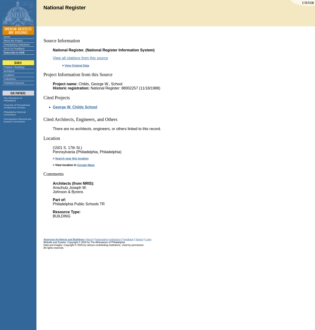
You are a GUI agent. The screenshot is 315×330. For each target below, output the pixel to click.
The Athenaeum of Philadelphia (13, 99)
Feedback (128, 239)
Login (148, 239)
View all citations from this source (80, 58)
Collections (10, 79)
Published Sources (14, 83)
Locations (9, 75)
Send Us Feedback (14, 48)
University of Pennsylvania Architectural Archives (17, 106)
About (89, 239)
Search (139, 239)
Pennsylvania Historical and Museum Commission (17, 120)
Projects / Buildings (14, 67)
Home (7, 36)
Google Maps (86, 165)
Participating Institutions (17, 44)
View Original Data (76, 65)
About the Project (13, 40)
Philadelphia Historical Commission (15, 113)
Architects (9, 71)
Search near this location (72, 158)
